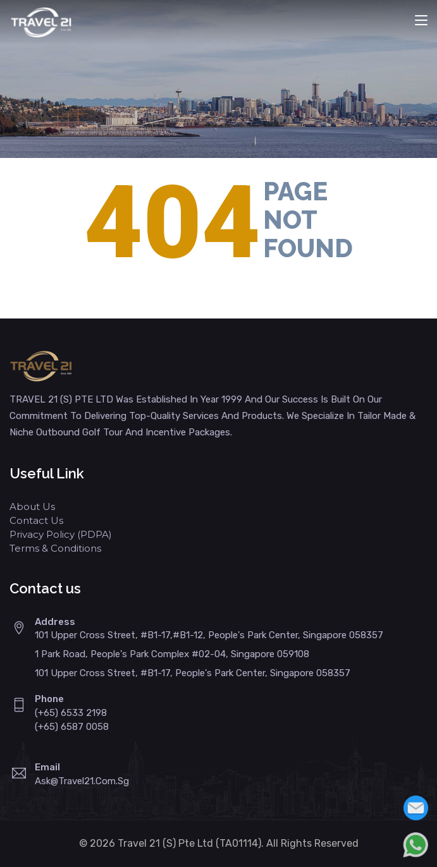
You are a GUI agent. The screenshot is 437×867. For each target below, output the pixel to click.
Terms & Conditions (55, 548)
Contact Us (36, 520)
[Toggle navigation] (421, 21)
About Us (32, 506)
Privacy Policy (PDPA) (60, 534)
